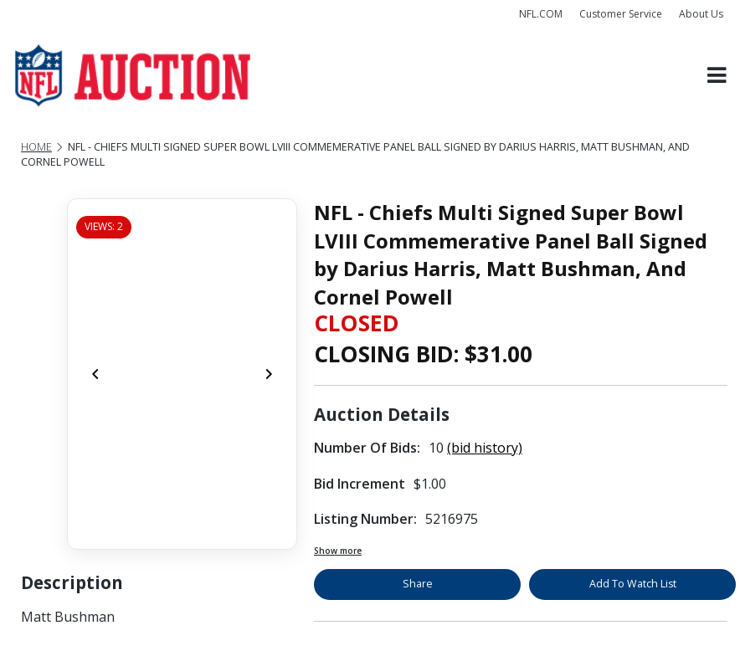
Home (36, 147)
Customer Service (620, 14)
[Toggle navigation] (717, 75)
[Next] (268, 374)
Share (418, 584)
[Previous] (95, 374)
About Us (701, 14)
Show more (338, 550)
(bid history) (484, 447)
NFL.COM (541, 14)
